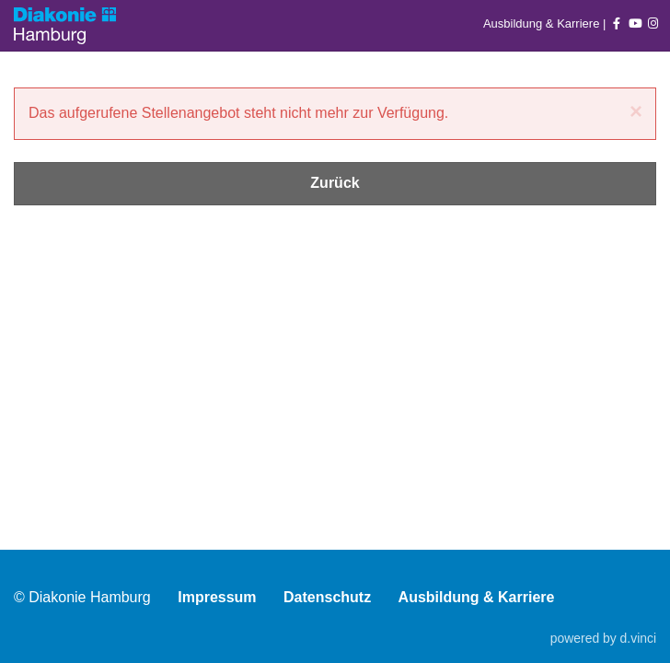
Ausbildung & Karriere (543, 23)
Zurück (334, 183)
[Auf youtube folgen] (635, 23)
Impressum (217, 597)
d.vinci (638, 638)
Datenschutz (327, 597)
